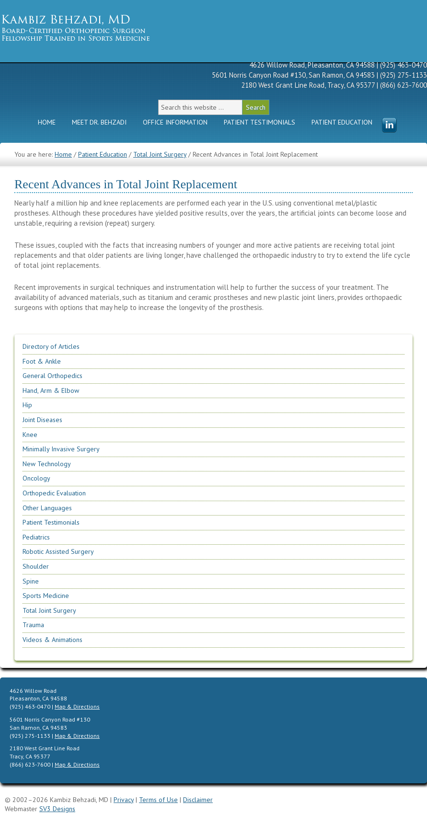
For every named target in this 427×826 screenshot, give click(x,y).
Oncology (36, 478)
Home (47, 122)
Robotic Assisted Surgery (58, 551)
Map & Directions (77, 706)
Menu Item (389, 125)
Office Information (175, 122)
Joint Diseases (42, 419)
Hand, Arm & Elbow (51, 390)
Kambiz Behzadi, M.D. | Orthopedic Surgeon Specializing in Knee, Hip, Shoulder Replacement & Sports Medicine (91, 27)
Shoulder (36, 566)
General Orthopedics (52, 375)
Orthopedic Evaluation (54, 493)
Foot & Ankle (42, 361)
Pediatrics (36, 537)
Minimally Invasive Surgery (61, 449)
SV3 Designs (57, 808)
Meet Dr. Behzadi (99, 122)
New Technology (47, 463)
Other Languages (47, 508)
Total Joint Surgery (49, 610)
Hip (27, 405)
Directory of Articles (51, 346)
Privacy (124, 799)
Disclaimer (198, 799)
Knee (30, 434)
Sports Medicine (46, 595)
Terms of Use (158, 799)
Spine (31, 581)
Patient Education (342, 122)
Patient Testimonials (259, 122)
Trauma (33, 624)
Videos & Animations (52, 639)
